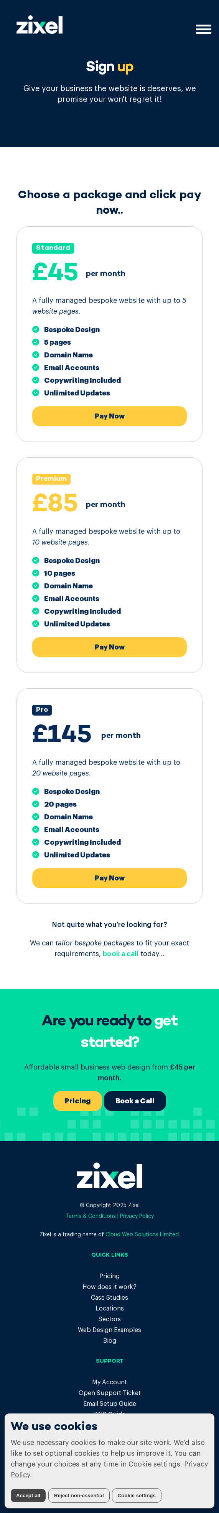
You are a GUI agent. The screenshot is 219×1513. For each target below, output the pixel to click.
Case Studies (109, 1298)
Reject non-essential (79, 1495)
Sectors (110, 1319)
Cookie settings (137, 1495)
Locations (110, 1308)
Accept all (28, 1495)
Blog (109, 1341)
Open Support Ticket (110, 1393)
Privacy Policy (137, 1216)
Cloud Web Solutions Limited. (142, 1234)
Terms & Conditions (91, 1216)
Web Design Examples (109, 1330)
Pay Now (110, 416)
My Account (109, 1382)
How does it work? (109, 1287)
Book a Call (135, 1101)
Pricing (78, 1101)
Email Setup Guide (109, 1404)
